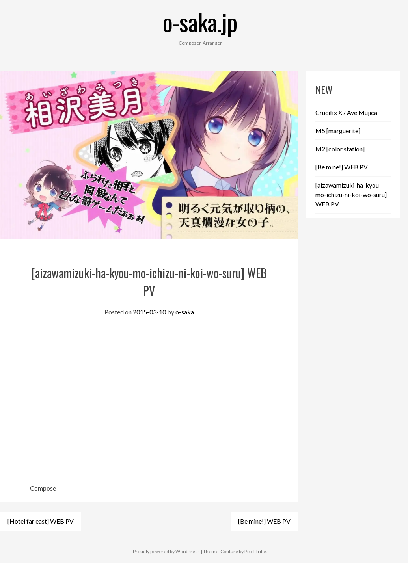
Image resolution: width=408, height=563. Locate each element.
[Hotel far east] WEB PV (40, 521)
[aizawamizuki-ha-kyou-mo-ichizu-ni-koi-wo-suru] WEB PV (351, 194)
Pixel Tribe (255, 551)
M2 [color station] (340, 148)
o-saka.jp (200, 21)
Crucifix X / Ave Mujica (346, 112)
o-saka (184, 312)
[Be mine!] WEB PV (264, 521)
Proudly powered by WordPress (166, 551)
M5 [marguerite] (337, 130)
